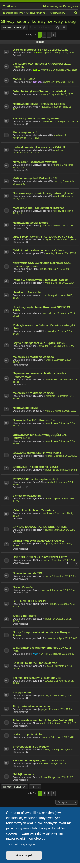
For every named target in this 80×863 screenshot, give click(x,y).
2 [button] (44, 35)
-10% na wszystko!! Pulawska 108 (35, 178)
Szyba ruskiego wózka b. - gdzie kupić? (39, 343)
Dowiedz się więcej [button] (21, 844)
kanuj (36, 695)
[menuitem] (11, 6)
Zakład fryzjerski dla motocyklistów (36, 118)
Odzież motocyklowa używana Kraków (38, 250)
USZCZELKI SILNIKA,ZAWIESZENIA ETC (40, 557)
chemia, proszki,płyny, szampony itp (37, 677)
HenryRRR (38, 331)
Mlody (36, 313)
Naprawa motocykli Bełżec (30, 222)
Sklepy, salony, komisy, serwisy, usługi (39, 21)
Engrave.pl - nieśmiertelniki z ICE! (35, 466)
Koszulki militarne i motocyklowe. (35, 663)
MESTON (38, 52)
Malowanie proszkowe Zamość (33, 356)
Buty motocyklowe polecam (31, 706)
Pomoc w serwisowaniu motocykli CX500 (40, 280)
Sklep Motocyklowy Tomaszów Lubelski (39, 91)
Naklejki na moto (24, 774)
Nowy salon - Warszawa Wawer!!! (35, 162)
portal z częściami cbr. (28, 734)
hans (35, 121)
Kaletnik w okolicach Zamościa (33, 510)
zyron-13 (37, 498)
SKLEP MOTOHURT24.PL (30, 601)
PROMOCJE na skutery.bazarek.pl (35, 479)
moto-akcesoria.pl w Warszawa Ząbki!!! (39, 147)
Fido (35, 225)
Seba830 (37, 410)
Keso (35, 94)
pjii (34, 763)
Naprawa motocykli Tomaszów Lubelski (39, 103)
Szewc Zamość (23, 587)
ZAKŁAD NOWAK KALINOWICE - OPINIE (40, 526)
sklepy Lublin (22, 692)
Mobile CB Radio (24, 79)
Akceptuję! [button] (24, 855)
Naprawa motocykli (25, 407)
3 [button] (48, 35)
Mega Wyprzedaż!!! (25, 132)
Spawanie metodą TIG (27, 573)
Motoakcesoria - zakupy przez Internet (38, 207)
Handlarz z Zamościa (27, 292)
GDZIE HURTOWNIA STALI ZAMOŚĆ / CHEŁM (43, 236)
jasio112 (37, 618)
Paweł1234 (39, 482)
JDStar (36, 560)
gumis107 (38, 253)
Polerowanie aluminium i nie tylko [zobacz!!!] (43, 720)
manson (37, 82)
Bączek (37, 749)
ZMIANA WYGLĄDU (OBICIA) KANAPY (38, 760)
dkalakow (38, 359)
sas (34, 346)
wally (35, 653)
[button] (53, 34)
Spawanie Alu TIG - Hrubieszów (34, 420)
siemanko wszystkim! (27, 495)
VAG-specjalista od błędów (31, 746)
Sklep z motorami (24, 615)
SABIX (36, 69)
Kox (35, 590)
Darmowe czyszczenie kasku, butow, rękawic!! (44, 193)
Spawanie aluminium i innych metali (37, 452)
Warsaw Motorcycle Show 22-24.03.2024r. (40, 49)
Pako (35, 777)
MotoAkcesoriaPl (42, 135)
